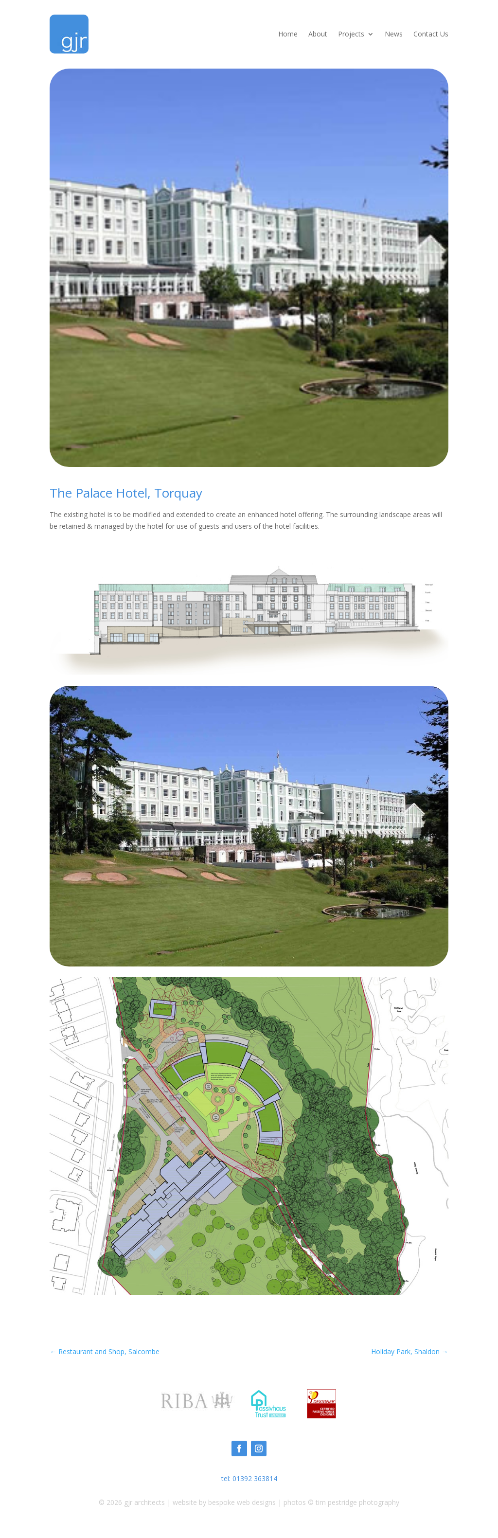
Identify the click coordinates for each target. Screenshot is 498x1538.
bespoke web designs (242, 1502)
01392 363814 (254, 1478)
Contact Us (430, 33)
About (317, 33)
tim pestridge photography (357, 1502)
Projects (351, 33)
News (394, 33)
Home (288, 33)
